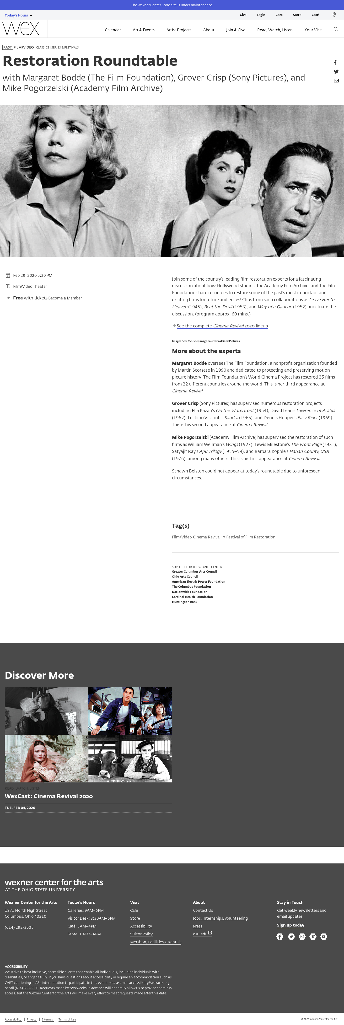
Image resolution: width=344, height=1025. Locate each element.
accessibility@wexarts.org (149, 983)
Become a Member (65, 298)
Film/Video (183, 537)
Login (261, 15)
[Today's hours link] (16, 15)
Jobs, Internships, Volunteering (220, 918)
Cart (279, 15)
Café (315, 15)
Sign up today (292, 926)
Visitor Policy (141, 934)
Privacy (32, 1020)
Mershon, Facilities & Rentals (155, 942)
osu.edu (202, 934)
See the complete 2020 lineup (222, 326)
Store (297, 15)
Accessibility (141, 926)
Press (197, 926)
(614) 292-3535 (19, 927)
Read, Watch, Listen (275, 30)
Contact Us (203, 910)
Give (243, 15)
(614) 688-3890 (26, 988)
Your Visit (313, 30)
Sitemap (48, 1020)
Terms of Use (67, 1020)
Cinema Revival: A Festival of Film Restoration (240, 537)
